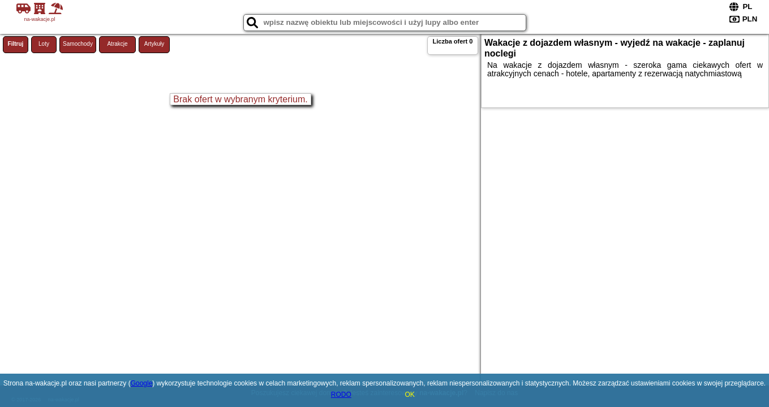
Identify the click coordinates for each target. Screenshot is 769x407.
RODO (341, 395)
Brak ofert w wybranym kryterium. (240, 99)
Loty (43, 44)
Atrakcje (117, 44)
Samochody (78, 44)
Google (142, 383)
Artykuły (154, 44)
